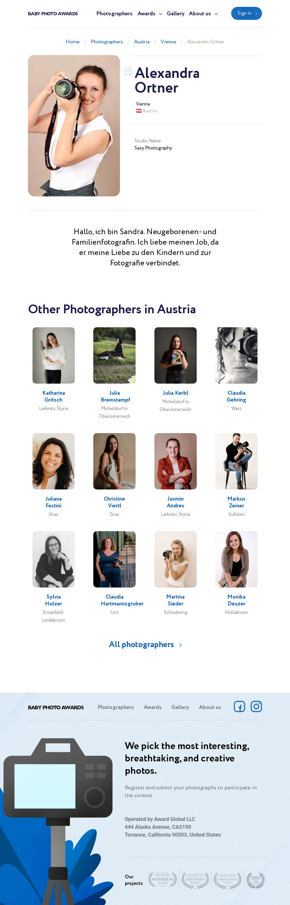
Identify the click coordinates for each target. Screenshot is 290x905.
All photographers (141, 645)
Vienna (168, 42)
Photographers (114, 14)
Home (73, 42)
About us (200, 14)
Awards (146, 14)
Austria (142, 42)
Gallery (176, 14)
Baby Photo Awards (53, 13)
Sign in (245, 13)
